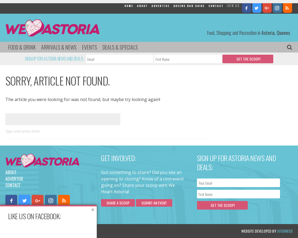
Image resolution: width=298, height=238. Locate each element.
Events (89, 47)
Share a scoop (118, 203)
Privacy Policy (59, 231)
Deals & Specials (120, 47)
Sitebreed (285, 231)
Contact (216, 6)
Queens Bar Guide (189, 6)
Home (128, 6)
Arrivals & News (59, 47)
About (142, 6)
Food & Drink (22, 47)
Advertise (161, 6)
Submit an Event (154, 203)
